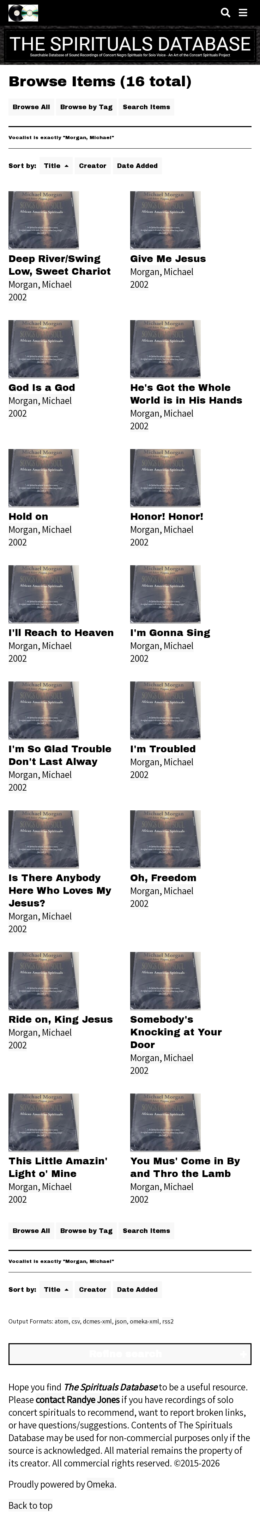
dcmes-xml (97, 1321)
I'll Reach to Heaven (61, 633)
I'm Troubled (163, 749)
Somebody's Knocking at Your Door (176, 1032)
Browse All (31, 107)
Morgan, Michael (40, 284)
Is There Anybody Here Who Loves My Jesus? (59, 891)
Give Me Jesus (168, 259)
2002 (17, 297)
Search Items (146, 107)
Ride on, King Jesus (60, 1019)
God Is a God (41, 387)
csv (76, 1321)
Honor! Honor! (166, 516)
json (121, 1321)
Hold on (28, 516)
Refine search (125, 1354)
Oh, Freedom (163, 878)
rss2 (168, 1321)
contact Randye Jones (78, 1399)
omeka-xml (144, 1321)
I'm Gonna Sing (170, 633)
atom (61, 1321)
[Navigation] (243, 12)
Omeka (100, 1484)
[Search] (226, 12)
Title (53, 165)
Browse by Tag (86, 107)
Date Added (137, 165)
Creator (93, 165)
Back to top (30, 1505)
